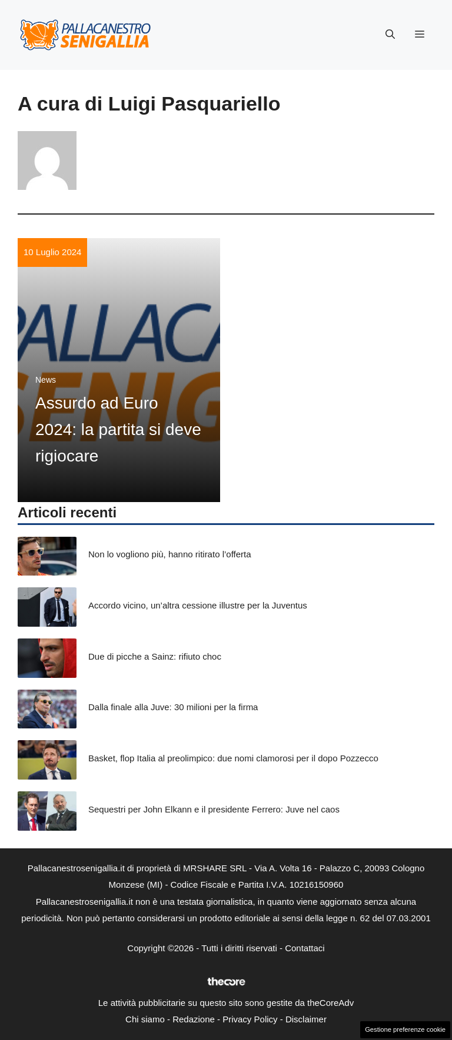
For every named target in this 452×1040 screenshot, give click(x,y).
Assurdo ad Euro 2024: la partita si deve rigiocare (118, 429)
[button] (390, 34)
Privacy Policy (249, 1019)
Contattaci (305, 948)
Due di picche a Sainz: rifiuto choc (154, 656)
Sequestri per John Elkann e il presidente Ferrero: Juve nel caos (214, 809)
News (45, 379)
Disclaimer (306, 1019)
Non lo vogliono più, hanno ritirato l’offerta (169, 554)
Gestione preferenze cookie (405, 1029)
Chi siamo (145, 1019)
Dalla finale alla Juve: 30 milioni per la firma (173, 707)
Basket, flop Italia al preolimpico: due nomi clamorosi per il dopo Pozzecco (233, 758)
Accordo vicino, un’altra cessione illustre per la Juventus (197, 605)
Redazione (193, 1019)
